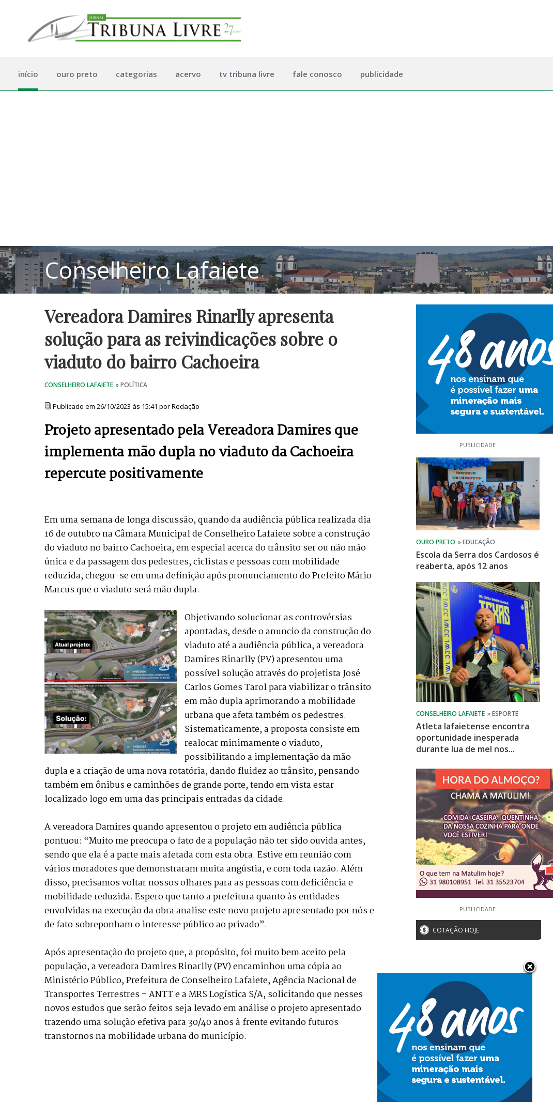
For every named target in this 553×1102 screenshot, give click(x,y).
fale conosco (317, 74)
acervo (188, 74)
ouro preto (77, 74)
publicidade (381, 74)
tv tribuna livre (246, 74)
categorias (136, 74)
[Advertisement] (276, 168)
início (28, 74)
